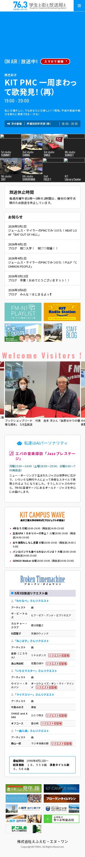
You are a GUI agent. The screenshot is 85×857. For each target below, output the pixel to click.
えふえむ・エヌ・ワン (42, 5)
